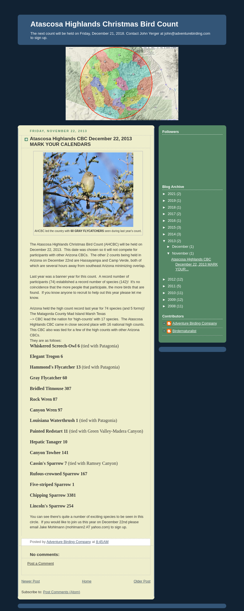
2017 (172, 214)
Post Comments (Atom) (61, 592)
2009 (172, 300)
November (181, 253)
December (181, 247)
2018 (172, 207)
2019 (172, 201)
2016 (172, 221)
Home (87, 581)
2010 (172, 293)
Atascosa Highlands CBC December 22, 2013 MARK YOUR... (194, 264)
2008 (172, 306)
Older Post (142, 581)
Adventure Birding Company (194, 323)
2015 (172, 227)
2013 (172, 241)
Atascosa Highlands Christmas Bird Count (104, 24)
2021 (172, 194)
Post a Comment (40, 564)
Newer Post (30, 581)
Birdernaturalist (184, 331)
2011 (172, 286)
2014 (172, 234)
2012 (172, 279)
